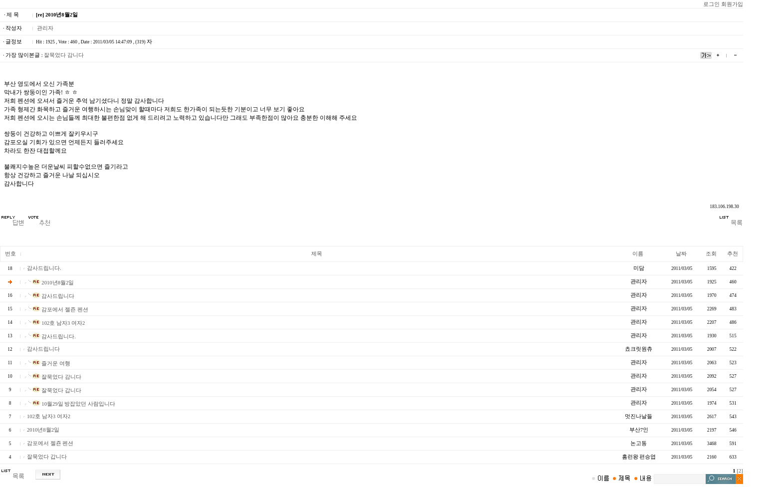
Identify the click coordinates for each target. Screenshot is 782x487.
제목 (316, 253)
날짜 (681, 253)
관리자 (45, 28)
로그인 (711, 4)
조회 (711, 253)
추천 (732, 253)
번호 (10, 253)
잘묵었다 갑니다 (54, 390)
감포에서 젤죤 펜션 (58, 309)
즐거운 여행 (49, 363)
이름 (637, 253)
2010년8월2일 (51, 282)
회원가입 (732, 4)
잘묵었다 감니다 (64, 55)
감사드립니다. (44, 268)
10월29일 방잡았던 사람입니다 (71, 404)
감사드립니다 (51, 296)
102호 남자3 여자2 (56, 323)
